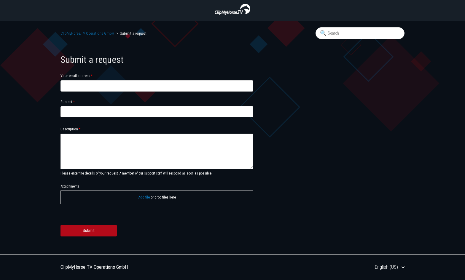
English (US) (387, 267)
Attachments (69, 186)
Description (69, 129)
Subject (66, 102)
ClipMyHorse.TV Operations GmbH (87, 33)
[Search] (360, 33)
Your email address (75, 75)
